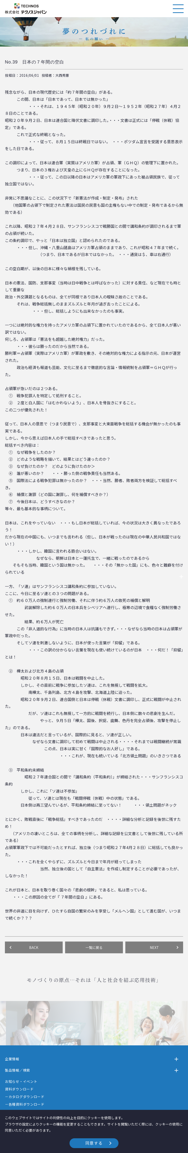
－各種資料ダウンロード (25, 1104)
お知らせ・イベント (21, 1081)
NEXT (154, 961)
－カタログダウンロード (25, 1096)
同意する (94, 1143)
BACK (33, 961)
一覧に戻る (94, 961)
